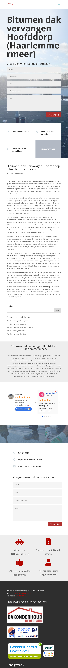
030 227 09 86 (21, 596)
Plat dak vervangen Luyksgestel (17, 321)
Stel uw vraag (43, 149)
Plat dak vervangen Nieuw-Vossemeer (20, 327)
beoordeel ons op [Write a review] (23, 409)
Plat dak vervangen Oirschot (16, 331)
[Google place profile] (18, 395)
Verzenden (53, 114)
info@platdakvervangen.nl (29, 466)
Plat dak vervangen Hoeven (16, 324)
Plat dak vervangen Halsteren (17, 334)
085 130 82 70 (23, 453)
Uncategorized (22, 173)
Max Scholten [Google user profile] (50, 393)
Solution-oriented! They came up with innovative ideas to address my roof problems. (47, 408)
